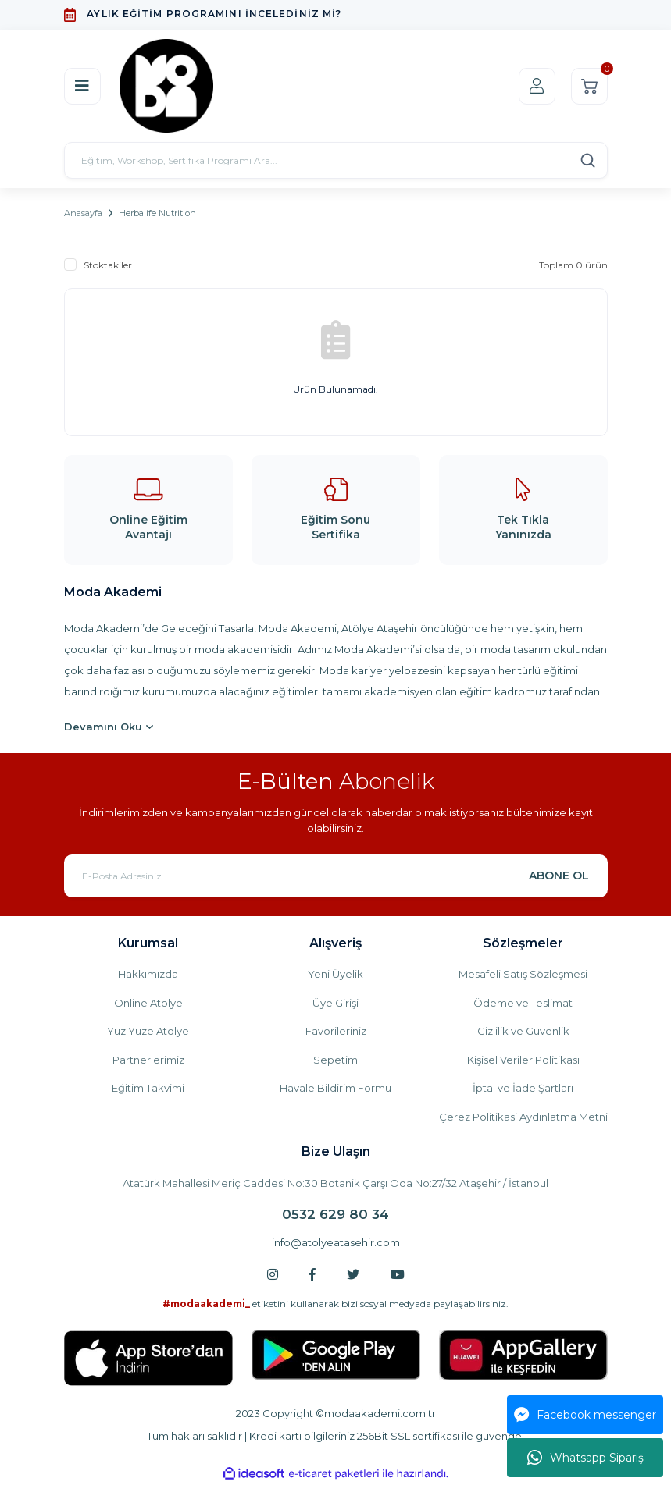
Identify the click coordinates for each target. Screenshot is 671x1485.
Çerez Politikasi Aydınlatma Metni (523, 1116)
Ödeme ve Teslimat (523, 1003)
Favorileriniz (335, 1031)
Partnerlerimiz (148, 1059)
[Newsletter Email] (336, 875)
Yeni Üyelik (335, 974)
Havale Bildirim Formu (335, 1088)
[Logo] (166, 86)
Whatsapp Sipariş (585, 1457)
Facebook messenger (585, 1414)
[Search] (336, 160)
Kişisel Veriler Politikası (523, 1059)
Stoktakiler (108, 265)
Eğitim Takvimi (148, 1088)
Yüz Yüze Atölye (148, 1031)
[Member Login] (537, 86)
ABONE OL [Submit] (559, 876)
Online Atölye (148, 1003)
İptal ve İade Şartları (523, 1088)
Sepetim (335, 1059)
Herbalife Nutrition (157, 213)
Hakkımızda (148, 974)
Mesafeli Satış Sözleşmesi (523, 974)
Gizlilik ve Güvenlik (523, 1031)
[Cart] (589, 86)
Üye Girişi (335, 1003)
